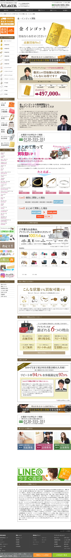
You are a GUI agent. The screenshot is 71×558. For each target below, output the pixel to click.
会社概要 (56, 535)
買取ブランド (41, 10)
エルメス (7, 153)
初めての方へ (18, 10)
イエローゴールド (8, 71)
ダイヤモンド (34, 257)
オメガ (43, 532)
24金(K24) (6, 44)
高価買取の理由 (4, 288)
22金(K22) (6, 48)
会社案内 (65, 10)
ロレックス (44, 530)
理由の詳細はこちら (44, 343)
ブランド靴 (64, 265)
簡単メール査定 (42, 555)
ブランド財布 (34, 265)
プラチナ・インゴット (9, 79)
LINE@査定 (18, 537)
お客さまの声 (4, 292)
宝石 (44, 257)
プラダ (7, 204)
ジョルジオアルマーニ (7, 220)
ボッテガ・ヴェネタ (7, 182)
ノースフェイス (7, 211)
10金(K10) (6, 63)
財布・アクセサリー (4, 535)
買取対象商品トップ (4, 528)
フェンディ (7, 195)
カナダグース (7, 217)
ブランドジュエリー (24, 265)
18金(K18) (6, 56)
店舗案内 (3, 294)
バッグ (1, 530)
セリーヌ (7, 198)
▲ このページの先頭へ (66, 521)
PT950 (5, 86)
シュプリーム (7, 208)
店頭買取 (17, 532)
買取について (29, 10)
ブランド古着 (2, 537)
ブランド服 (54, 265)
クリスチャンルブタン (7, 188)
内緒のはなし (66, 537)
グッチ (7, 169)
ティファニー (7, 176)
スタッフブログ (67, 539)
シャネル (7, 156)
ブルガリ (7, 179)
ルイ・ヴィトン (7, 160)
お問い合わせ (4, 296)
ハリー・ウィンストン (7, 172)
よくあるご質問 (66, 2)
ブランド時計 (64, 257)
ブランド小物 (44, 265)
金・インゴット (7, 40)
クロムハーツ (7, 163)
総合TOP (6, 10)
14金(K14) (6, 60)
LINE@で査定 (61, 555)
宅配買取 (17, 530)
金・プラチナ (24, 257)
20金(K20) (6, 52)
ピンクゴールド (7, 67)
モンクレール (7, 214)
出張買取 (17, 535)
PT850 (5, 94)
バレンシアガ (7, 224)
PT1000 (6, 82)
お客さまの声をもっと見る (63, 391)
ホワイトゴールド (8, 75)
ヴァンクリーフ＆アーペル (7, 192)
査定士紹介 (66, 535)
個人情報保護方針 (57, 537)
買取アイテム (53, 10)
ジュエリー (2, 532)
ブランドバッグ (54, 257)
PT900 (5, 90)
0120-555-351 (62, 5)
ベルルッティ (7, 185)
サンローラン (7, 201)
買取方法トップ (19, 528)
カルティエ (7, 166)
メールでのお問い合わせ (57, 2)
